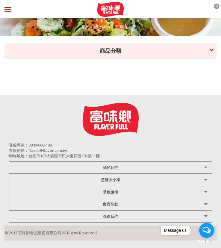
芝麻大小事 (110, 179)
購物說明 (110, 192)
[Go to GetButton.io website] (206, 242)
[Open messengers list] (206, 230)
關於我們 (110, 167)
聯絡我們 (110, 216)
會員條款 (110, 204)
